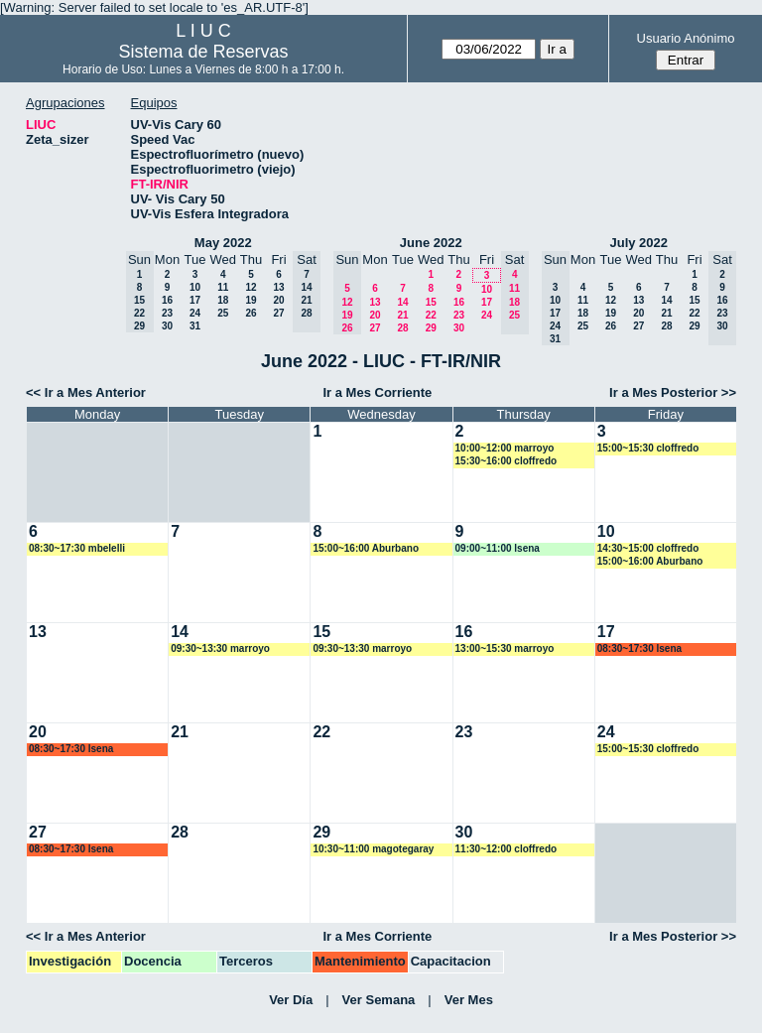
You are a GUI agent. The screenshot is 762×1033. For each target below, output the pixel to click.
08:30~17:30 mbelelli (77, 548)
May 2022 (223, 242)
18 (222, 300)
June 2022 (431, 242)
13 (278, 287)
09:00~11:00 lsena (497, 548)
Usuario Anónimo (686, 38)
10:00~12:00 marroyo (505, 448)
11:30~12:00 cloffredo (506, 848)
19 (250, 300)
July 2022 (638, 242)
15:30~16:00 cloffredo (506, 460)
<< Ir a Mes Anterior (86, 392)
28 (402, 328)
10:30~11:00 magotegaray (373, 848)
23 (167, 313)
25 (222, 313)
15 (431, 302)
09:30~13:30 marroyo (220, 648)
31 (195, 326)
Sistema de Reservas (204, 52)
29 (431, 328)
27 (278, 313)
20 (278, 300)
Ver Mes (468, 999)
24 (195, 313)
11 (222, 287)
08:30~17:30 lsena (639, 648)
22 (431, 315)
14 (402, 302)
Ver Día (291, 999)
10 (195, 287)
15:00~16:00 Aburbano (366, 548)
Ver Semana (379, 999)
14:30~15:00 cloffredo (648, 548)
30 (167, 326)
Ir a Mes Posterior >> (672, 392)
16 (167, 300)
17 (195, 300)
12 (250, 287)
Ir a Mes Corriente (377, 392)
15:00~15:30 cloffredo (648, 448)
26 (250, 313)
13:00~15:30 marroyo (505, 648)
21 (402, 315)
